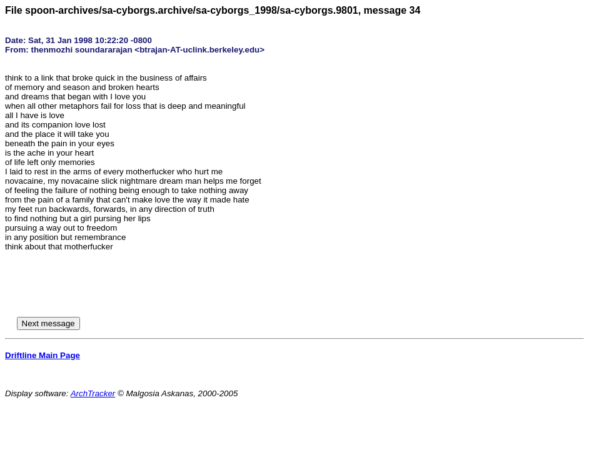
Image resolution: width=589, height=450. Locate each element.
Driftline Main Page (42, 355)
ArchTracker (93, 393)
